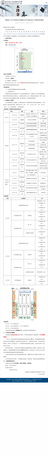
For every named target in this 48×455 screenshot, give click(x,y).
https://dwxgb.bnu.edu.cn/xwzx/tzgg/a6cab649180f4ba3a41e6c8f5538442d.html (21, 33)
